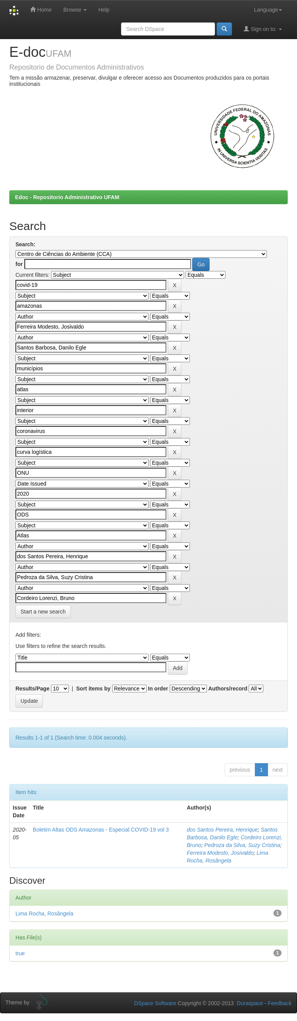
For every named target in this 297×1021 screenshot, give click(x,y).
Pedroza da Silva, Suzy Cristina (242, 845)
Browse (75, 10)
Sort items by (93, 688)
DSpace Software (155, 1003)
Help (103, 10)
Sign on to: (263, 29)
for (19, 264)
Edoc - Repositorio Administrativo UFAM (67, 197)
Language (268, 10)
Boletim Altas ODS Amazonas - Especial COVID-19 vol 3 (101, 830)
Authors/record (227, 688)
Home (40, 9)
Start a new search (43, 612)
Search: (25, 244)
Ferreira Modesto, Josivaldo (220, 853)
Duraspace (250, 1003)
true (20, 953)
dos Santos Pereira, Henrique (222, 830)
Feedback (280, 1003)
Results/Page (32, 688)
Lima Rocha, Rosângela (44, 913)
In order (158, 688)
